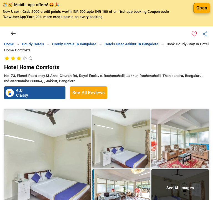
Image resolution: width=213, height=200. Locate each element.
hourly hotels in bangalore (74, 44)
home (9, 44)
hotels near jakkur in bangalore (132, 44)
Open (201, 8)
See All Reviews (88, 92)
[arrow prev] (13, 33)
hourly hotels (33, 44)
